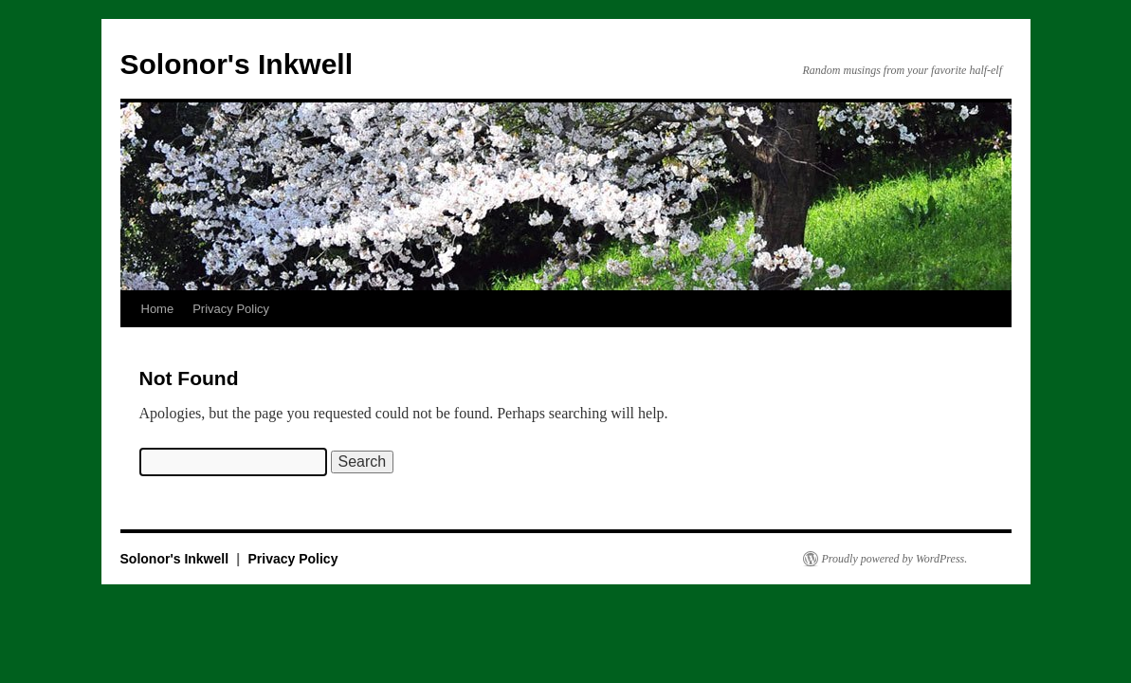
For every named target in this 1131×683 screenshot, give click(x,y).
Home (157, 309)
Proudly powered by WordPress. (895, 558)
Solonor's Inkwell (237, 64)
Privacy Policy (230, 309)
